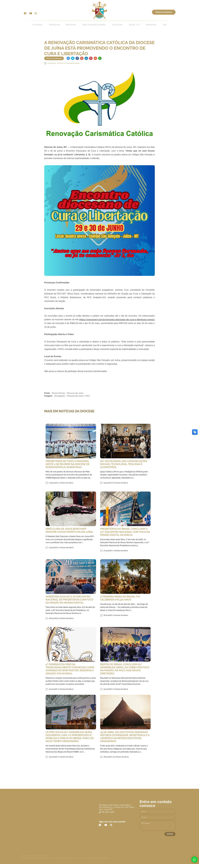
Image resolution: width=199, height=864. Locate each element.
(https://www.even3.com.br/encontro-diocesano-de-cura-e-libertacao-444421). (117, 319)
